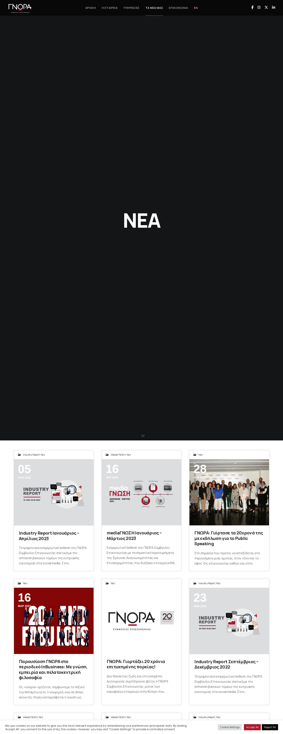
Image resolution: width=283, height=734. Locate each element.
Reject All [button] (270, 727)
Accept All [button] (252, 727)
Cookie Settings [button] (230, 727)
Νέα (43, 454)
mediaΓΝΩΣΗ (118, 454)
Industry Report (31, 454)
